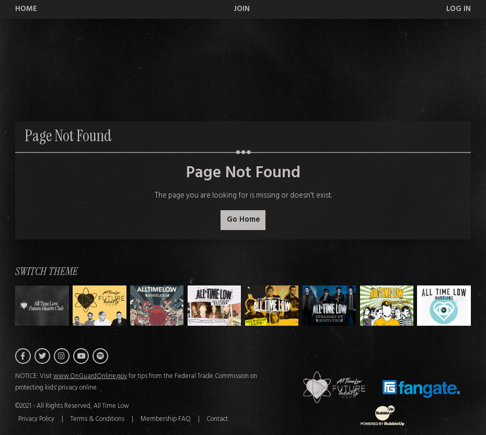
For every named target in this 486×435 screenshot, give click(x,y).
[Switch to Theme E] (329, 305)
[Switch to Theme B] (157, 305)
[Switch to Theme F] (387, 305)
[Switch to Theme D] (272, 305)
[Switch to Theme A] (99, 305)
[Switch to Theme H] (42, 305)
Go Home (243, 220)
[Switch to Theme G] (444, 305)
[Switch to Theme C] (214, 305)
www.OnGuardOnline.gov (90, 376)
